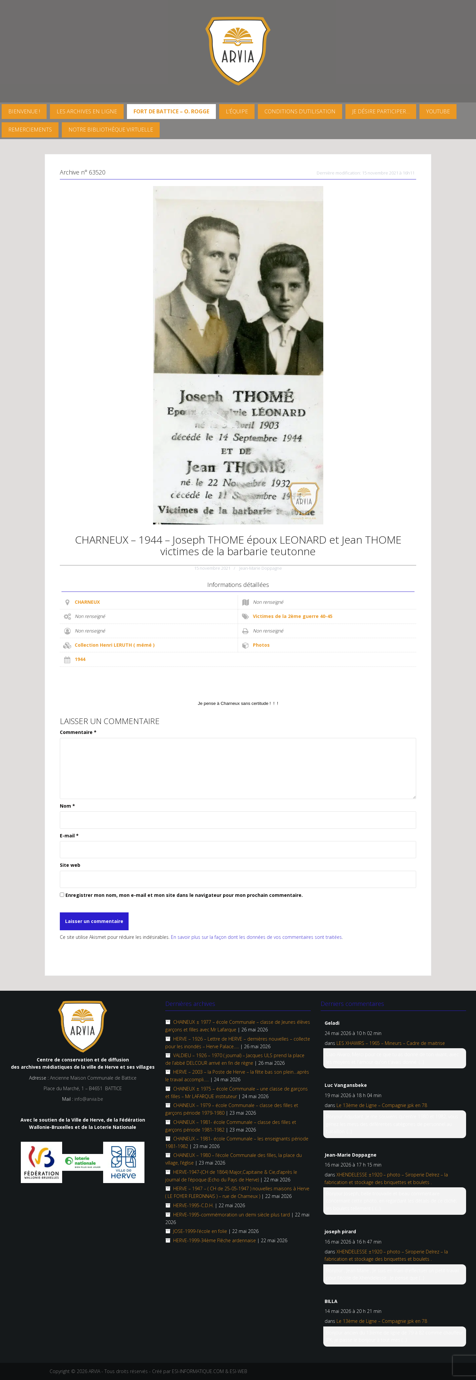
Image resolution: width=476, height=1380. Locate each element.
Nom (67, 806)
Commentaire (78, 732)
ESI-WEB (238, 1371)
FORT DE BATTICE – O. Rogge (171, 111)
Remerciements (30, 129)
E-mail (69, 835)
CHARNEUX (87, 602)
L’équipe (237, 111)
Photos (261, 645)
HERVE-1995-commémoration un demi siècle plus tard (231, 1214)
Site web (70, 865)
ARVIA (94, 1371)
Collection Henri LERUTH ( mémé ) (115, 645)
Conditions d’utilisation (300, 111)
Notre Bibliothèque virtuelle (110, 129)
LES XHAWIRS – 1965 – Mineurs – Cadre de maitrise (391, 1043)
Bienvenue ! (24, 111)
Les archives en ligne (87, 111)
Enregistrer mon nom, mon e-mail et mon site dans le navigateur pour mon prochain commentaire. (184, 895)
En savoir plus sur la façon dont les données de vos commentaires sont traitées (256, 937)
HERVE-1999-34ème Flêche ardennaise (214, 1240)
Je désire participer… (381, 111)
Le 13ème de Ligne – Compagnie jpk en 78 (382, 1105)
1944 (80, 659)
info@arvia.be (88, 1099)
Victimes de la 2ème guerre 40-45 (293, 616)
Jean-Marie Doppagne (260, 568)
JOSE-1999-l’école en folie (200, 1231)
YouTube (438, 111)
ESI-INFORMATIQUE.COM (198, 1371)
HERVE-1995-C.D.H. (193, 1205)
